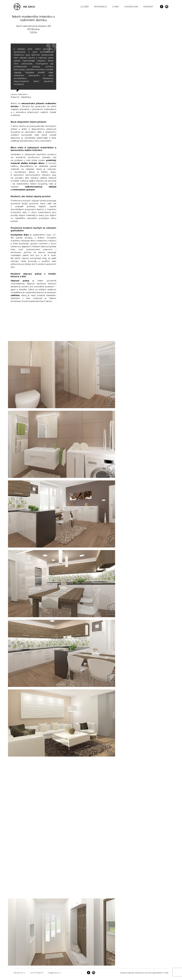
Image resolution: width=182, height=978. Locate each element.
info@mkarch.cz (54, 973)
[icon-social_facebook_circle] (162, 7)
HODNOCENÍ (131, 6)
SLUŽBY (85, 6)
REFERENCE (100, 6)
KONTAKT (148, 6)
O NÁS (115, 6)
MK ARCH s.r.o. (19, 973)
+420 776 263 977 (36, 973)
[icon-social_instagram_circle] (166, 7)
